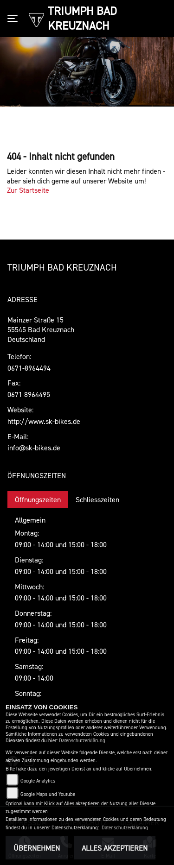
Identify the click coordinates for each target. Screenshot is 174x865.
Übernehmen (36, 847)
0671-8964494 (29, 368)
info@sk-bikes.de (33, 447)
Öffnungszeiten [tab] (38, 499)
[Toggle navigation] (14, 18)
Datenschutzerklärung (82, 741)
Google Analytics (37, 781)
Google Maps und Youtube (47, 794)
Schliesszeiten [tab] (97, 499)
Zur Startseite (28, 190)
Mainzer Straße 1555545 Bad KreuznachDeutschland (40, 329)
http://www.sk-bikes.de (43, 421)
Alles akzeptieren (115, 847)
